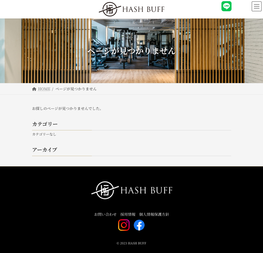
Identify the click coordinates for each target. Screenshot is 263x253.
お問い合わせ (105, 214)
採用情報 (127, 214)
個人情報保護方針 (154, 214)
